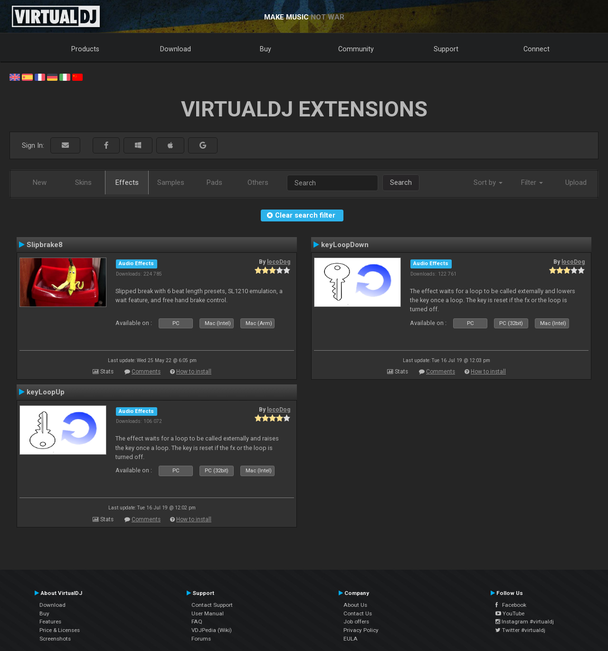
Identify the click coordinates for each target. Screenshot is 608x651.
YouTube (509, 613)
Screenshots (55, 638)
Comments (146, 371)
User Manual (207, 613)
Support (446, 49)
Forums (201, 638)
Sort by (488, 182)
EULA (350, 638)
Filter (532, 182)
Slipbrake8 (45, 244)
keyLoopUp (46, 392)
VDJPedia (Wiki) (211, 630)
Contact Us (357, 613)
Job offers (356, 621)
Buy (265, 49)
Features (50, 621)
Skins (83, 182)
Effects (127, 182)
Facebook (510, 605)
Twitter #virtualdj (520, 630)
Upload (576, 182)
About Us (355, 605)
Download (175, 49)
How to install (193, 371)
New (40, 182)
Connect (536, 49)
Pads (214, 182)
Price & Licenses (59, 630)
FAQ (196, 621)
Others (257, 182)
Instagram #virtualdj (524, 621)
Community (356, 49)
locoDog (278, 261)
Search (401, 182)
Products (85, 49)
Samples (170, 182)
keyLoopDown (345, 244)
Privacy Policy (361, 630)
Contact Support (212, 605)
